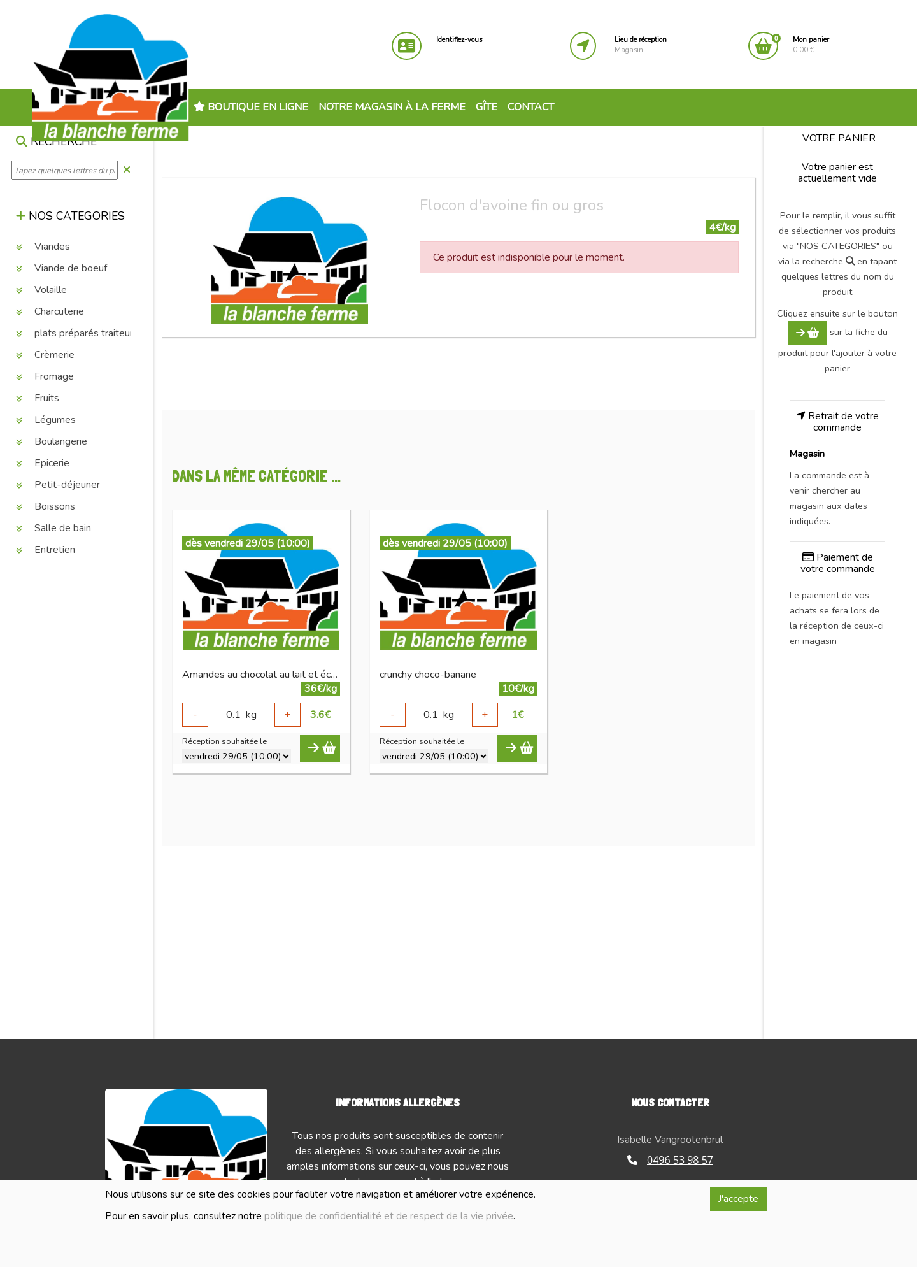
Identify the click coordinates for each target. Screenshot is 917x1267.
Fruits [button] (37, 398)
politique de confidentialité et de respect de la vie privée (388, 1216)
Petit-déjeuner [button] (58, 485)
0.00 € (811, 45)
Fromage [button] (45, 376)
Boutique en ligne (251, 107)
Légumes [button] (46, 420)
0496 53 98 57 (670, 1160)
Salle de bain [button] (53, 528)
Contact (531, 107)
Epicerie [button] (42, 463)
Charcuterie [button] (50, 311)
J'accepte (738, 1199)
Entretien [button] (45, 550)
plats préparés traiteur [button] (74, 333)
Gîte (486, 107)
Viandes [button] (43, 247)
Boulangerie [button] (51, 441)
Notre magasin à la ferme (392, 107)
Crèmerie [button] (45, 355)
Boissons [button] (45, 506)
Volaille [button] (41, 290)
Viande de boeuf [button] (61, 268)
